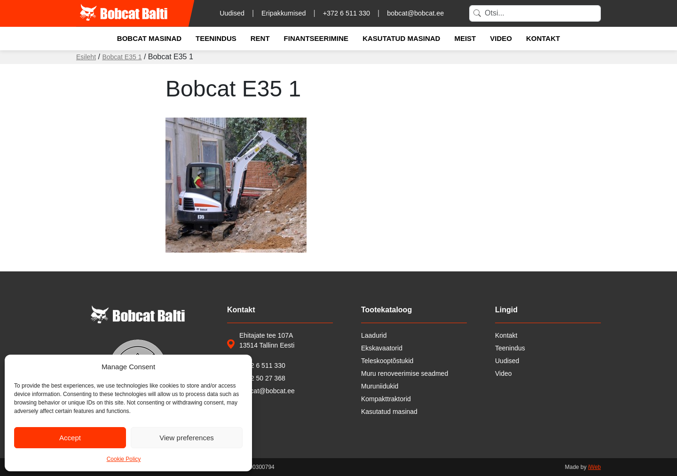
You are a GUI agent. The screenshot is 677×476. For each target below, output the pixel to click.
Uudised (232, 13)
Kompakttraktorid (386, 399)
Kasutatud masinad (401, 38)
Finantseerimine (316, 38)
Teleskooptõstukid (387, 361)
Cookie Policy (124, 459)
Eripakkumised (283, 13)
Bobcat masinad (149, 38)
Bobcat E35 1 (122, 57)
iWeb (594, 467)
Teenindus (216, 38)
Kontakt (543, 38)
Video (501, 38)
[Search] (535, 13)
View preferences (186, 438)
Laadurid (374, 335)
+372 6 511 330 (346, 13)
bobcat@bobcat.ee (415, 13)
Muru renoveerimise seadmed (404, 373)
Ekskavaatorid (381, 348)
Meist (465, 38)
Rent (260, 38)
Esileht (86, 57)
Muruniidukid (379, 386)
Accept (70, 438)
